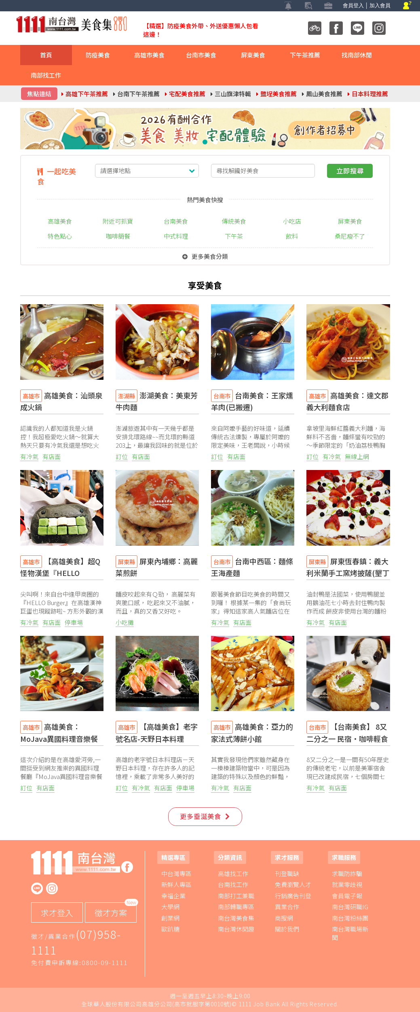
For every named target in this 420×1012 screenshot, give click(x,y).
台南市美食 (201, 55)
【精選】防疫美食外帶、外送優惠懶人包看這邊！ (200, 29)
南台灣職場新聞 (350, 933)
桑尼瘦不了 (350, 236)
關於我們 (287, 929)
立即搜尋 (350, 171)
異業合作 (287, 906)
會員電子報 (347, 895)
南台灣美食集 (236, 918)
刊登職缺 (287, 873)
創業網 (170, 918)
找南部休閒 (357, 55)
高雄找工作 (233, 873)
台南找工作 (233, 884)
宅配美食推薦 (185, 93)
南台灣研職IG (350, 906)
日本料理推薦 (368, 93)
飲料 (292, 236)
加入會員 (379, 5)
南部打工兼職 (236, 895)
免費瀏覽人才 (293, 884)
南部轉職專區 (236, 906)
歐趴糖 (170, 929)
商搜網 (284, 918)
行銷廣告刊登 (293, 895)
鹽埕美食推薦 (276, 93)
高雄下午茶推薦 (84, 93)
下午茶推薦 (305, 55)
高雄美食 (60, 221)
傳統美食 (234, 221)
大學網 (170, 906)
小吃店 (292, 221)
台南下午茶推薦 (136, 93)
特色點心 (60, 236)
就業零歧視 (347, 884)
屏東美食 (253, 55)
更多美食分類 (205, 256)
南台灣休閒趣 (236, 929)
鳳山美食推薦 (322, 93)
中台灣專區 (176, 873)
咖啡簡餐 (118, 236)
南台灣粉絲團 (350, 918)
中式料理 (176, 236)
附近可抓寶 (118, 221)
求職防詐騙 (347, 873)
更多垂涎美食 (205, 816)
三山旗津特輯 (231, 93)
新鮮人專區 (176, 884)
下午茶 (234, 236)
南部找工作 (46, 75)
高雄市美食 (149, 55)
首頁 (46, 55)
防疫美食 (98, 55)
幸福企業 (173, 895)
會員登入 (353, 5)
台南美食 (176, 221)
